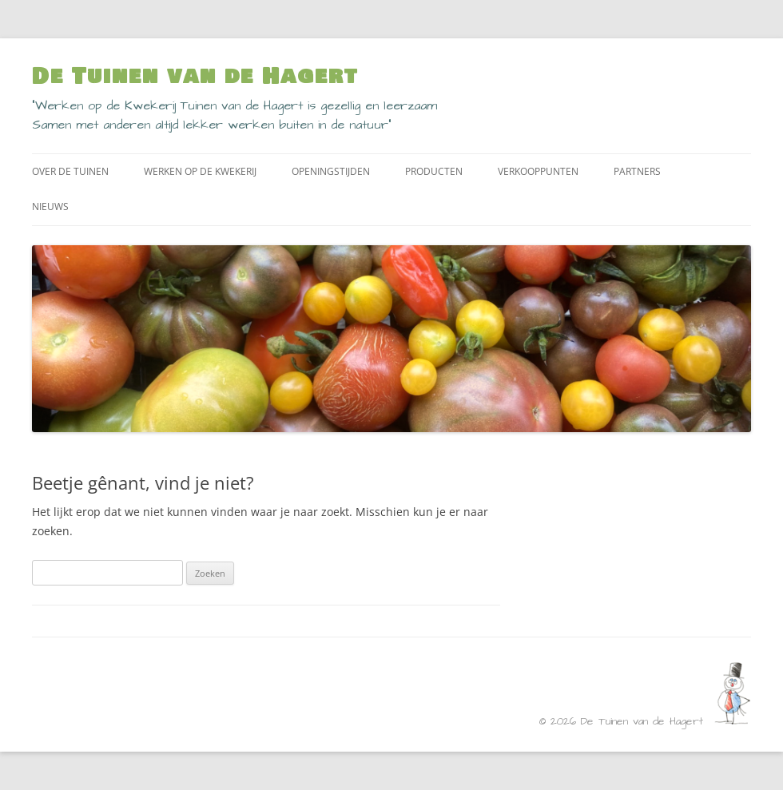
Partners (637, 171)
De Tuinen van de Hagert (195, 77)
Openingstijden (331, 171)
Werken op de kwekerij (200, 171)
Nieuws (50, 206)
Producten (434, 171)
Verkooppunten (538, 171)
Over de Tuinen (70, 171)
